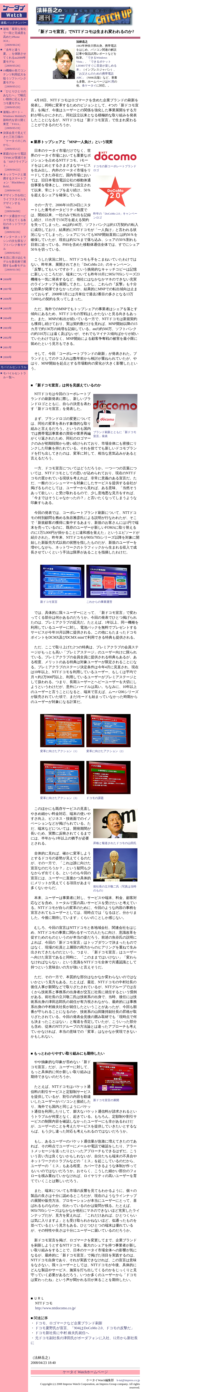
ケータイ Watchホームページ (85, 1372)
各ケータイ (89, 85)
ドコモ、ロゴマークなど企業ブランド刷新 (68, 1323)
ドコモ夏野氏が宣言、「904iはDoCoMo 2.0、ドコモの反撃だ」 (84, 1328)
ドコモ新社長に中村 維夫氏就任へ (62, 1333)
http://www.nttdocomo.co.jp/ (55, 1308)
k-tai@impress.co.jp (128, 1380)
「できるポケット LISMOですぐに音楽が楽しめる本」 (96, 65)
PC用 (111, 81)
